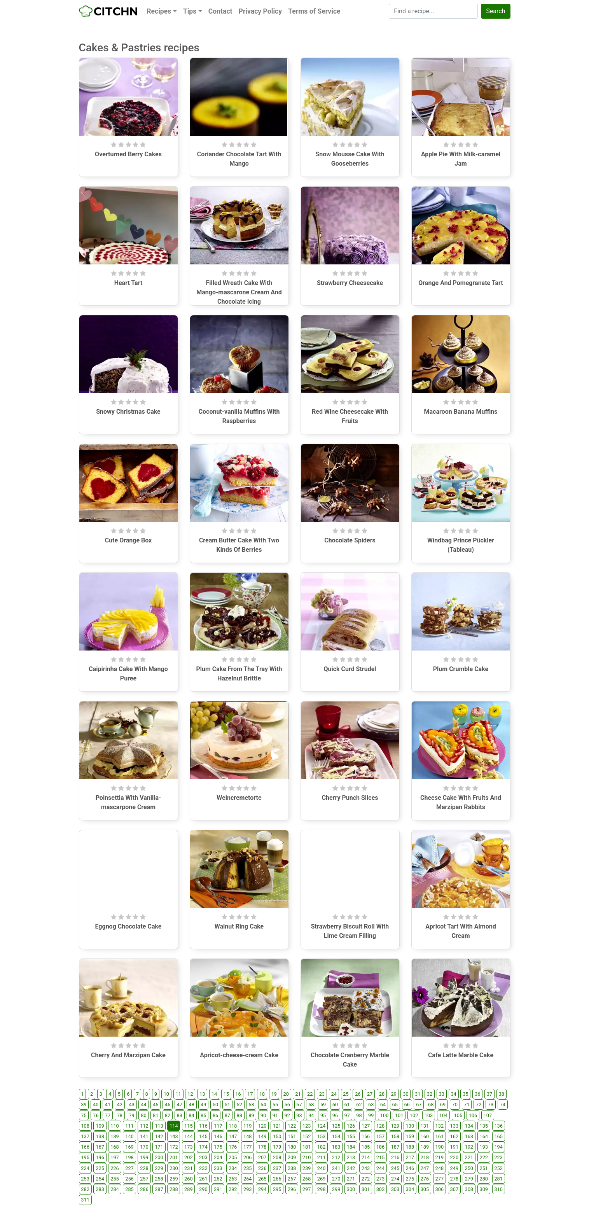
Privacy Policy (260, 11)
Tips (190, 11)
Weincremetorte (239, 797)
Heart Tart (128, 283)
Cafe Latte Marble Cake (460, 1055)
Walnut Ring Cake (239, 926)
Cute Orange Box (128, 540)
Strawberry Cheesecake (350, 283)
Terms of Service (314, 11)
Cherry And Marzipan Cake (128, 1055)
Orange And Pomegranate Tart (460, 283)
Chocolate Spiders (349, 540)
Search (495, 11)
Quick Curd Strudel (349, 669)
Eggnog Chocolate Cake (128, 926)
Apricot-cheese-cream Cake (239, 1055)
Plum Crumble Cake (460, 669)
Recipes (159, 11)
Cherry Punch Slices (350, 797)
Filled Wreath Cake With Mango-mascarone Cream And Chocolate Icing (238, 292)
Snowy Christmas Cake (128, 411)
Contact (220, 11)
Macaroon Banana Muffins (461, 411)
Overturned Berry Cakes (128, 154)
